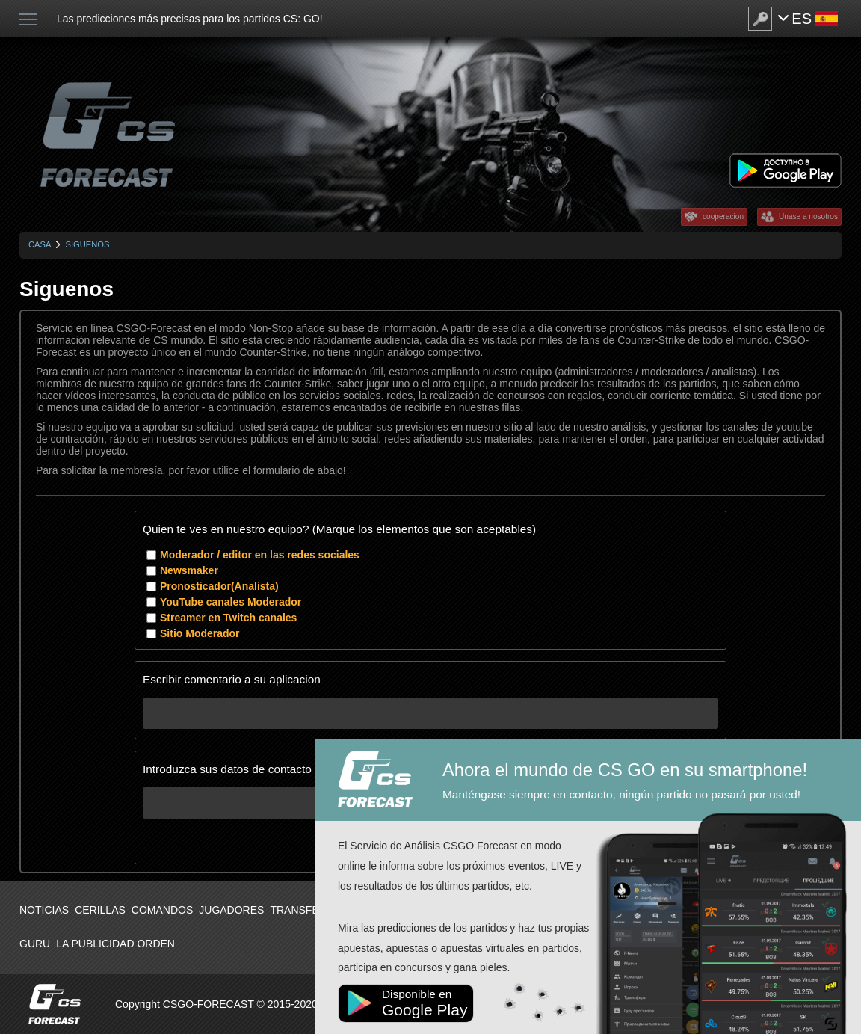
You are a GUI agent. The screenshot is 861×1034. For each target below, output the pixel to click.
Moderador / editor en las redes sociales (259, 555)
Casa (39, 244)
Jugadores (231, 910)
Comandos (162, 910)
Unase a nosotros (808, 216)
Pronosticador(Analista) (219, 586)
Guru (34, 944)
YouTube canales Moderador (230, 602)
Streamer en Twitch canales (228, 618)
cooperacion (723, 216)
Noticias (44, 910)
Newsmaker (189, 570)
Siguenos (87, 244)
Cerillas (100, 910)
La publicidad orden (115, 944)
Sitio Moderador (200, 633)
